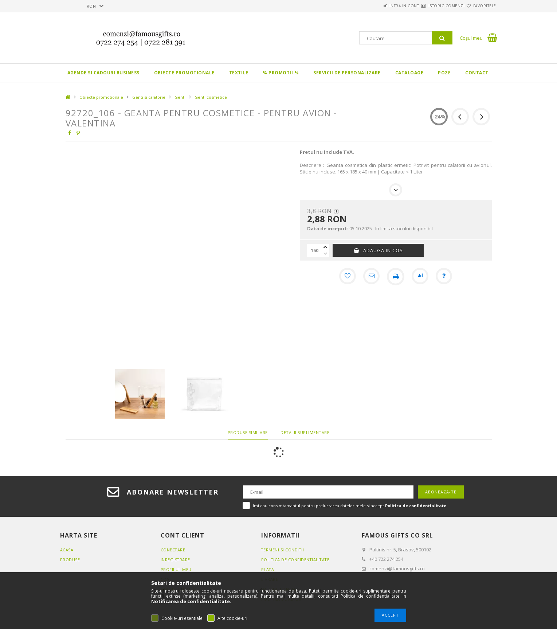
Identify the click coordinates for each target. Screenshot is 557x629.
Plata (268, 569)
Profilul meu (176, 569)
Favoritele (480, 5)
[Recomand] (371, 276)
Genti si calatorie (148, 97)
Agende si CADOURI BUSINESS (103, 73)
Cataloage (409, 73)
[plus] (325, 247)
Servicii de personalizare (347, 73)
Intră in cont (382, 5)
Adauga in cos (383, 250)
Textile (238, 73)
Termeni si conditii (283, 549)
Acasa (67, 549)
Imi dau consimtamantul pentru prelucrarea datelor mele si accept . (350, 505)
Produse (70, 559)
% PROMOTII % (281, 73)
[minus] (325, 253)
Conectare (173, 549)
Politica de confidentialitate (296, 559)
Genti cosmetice (211, 97)
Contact (477, 73)
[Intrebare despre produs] (445, 276)
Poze (444, 73)
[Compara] (420, 276)
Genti (179, 97)
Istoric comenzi (433, 5)
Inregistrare (176, 559)
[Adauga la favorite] (346, 276)
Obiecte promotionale (184, 73)
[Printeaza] (395, 276)
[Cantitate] (314, 250)
